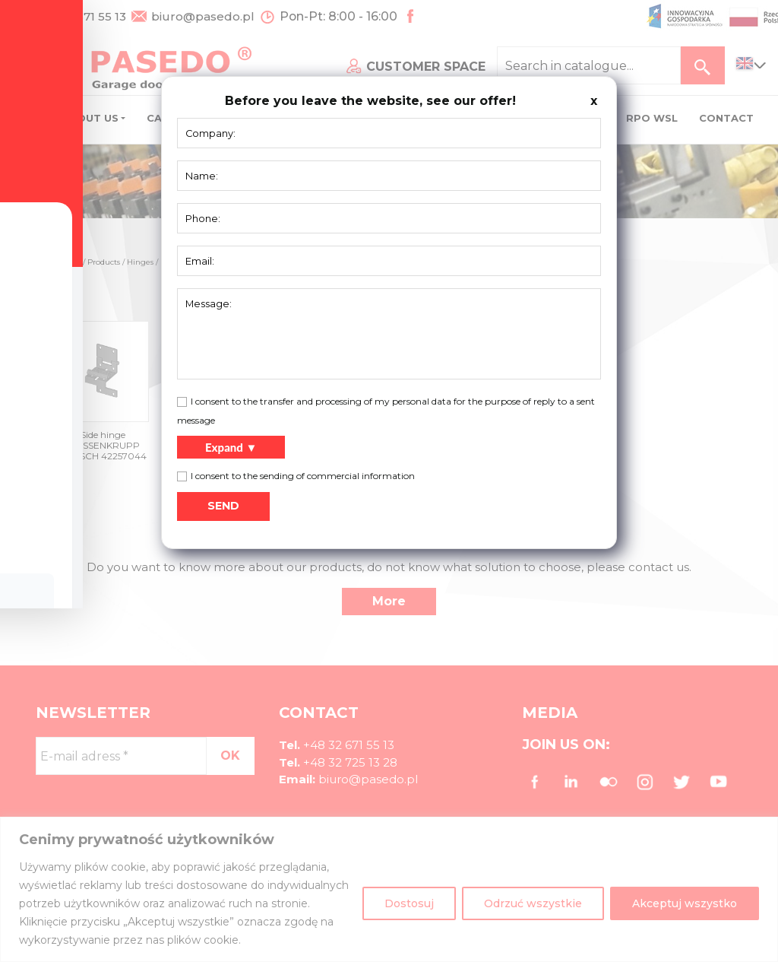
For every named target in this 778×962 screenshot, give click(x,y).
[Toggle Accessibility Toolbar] (35, 446)
